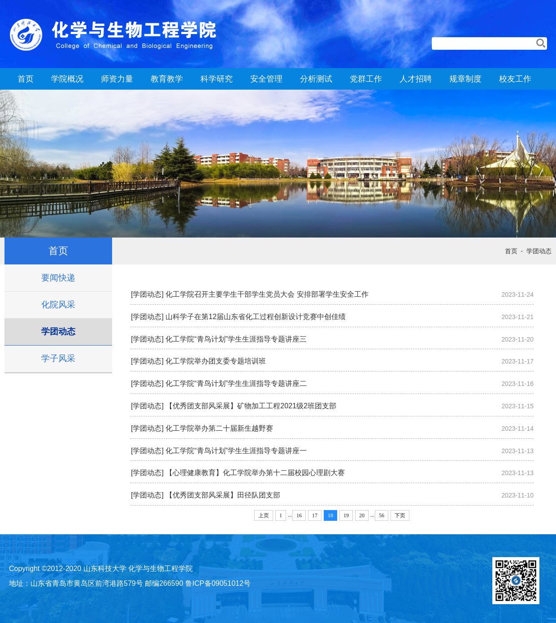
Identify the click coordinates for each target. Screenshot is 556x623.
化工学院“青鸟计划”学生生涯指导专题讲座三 (236, 339)
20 (362, 515)
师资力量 (117, 78)
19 (346, 515)
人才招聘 (416, 78)
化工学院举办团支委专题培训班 (215, 361)
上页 (263, 515)
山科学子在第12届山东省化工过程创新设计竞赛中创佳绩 (255, 316)
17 (314, 515)
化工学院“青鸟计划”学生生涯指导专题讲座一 (236, 450)
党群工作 (366, 78)
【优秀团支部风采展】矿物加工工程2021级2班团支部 (250, 406)
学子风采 (58, 358)
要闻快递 (58, 277)
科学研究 (216, 78)
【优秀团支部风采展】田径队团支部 (222, 495)
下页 (400, 515)
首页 (25, 78)
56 (381, 515)
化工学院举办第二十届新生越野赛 (219, 428)
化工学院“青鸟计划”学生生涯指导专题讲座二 (236, 383)
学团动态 (58, 331)
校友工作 (515, 78)
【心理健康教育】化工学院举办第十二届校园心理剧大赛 (255, 472)
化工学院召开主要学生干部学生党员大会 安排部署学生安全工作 (266, 294)
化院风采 (58, 304)
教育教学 (167, 78)
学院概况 (67, 78)
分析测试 (316, 78)
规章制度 (465, 78)
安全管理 (266, 78)
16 (299, 515)
